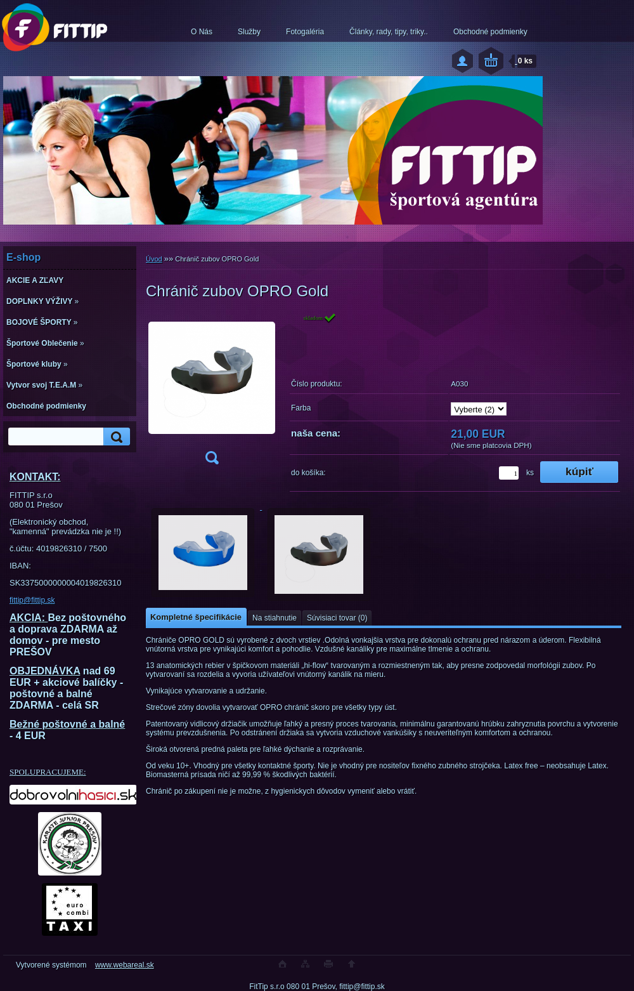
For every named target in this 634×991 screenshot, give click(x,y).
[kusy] (509, 473)
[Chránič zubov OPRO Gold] (212, 392)
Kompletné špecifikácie (196, 617)
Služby (249, 31)
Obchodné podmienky (490, 31)
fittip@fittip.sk (32, 600)
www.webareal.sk (124, 965)
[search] (115, 437)
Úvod (154, 259)
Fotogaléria (305, 31)
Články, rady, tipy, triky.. (388, 31)
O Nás (201, 31)
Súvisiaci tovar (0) (337, 618)
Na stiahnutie (274, 618)
